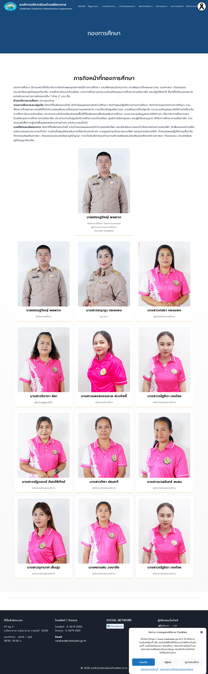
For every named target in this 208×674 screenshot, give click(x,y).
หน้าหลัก (81, 6)
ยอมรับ (143, 665)
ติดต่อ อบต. (191, 6)
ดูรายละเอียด (192, 665)
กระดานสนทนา (177, 6)
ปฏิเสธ (167, 665)
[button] (201, 635)
